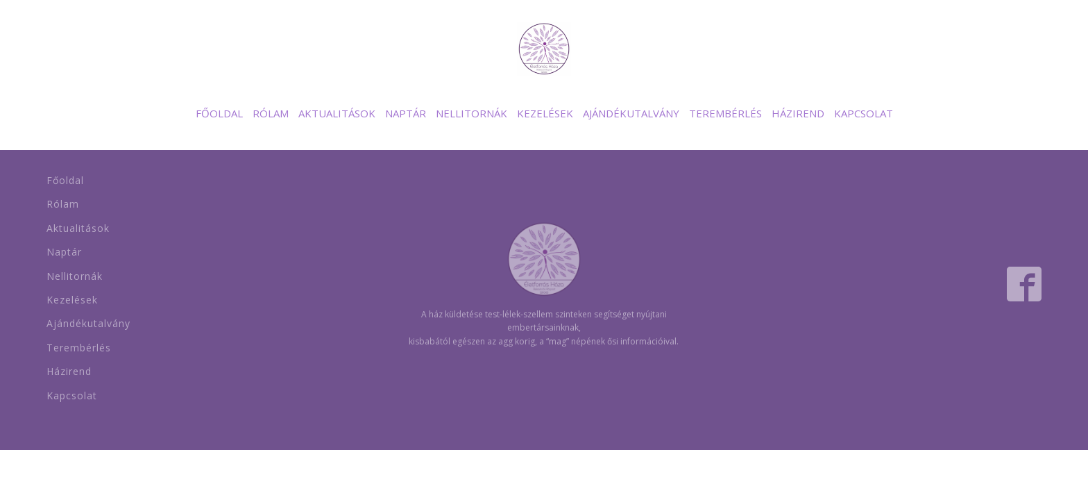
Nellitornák (471, 113)
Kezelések (545, 113)
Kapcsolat (863, 113)
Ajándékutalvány (631, 113)
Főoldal (219, 113)
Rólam (271, 113)
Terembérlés (725, 113)
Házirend (798, 113)
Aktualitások (336, 113)
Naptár (405, 113)
